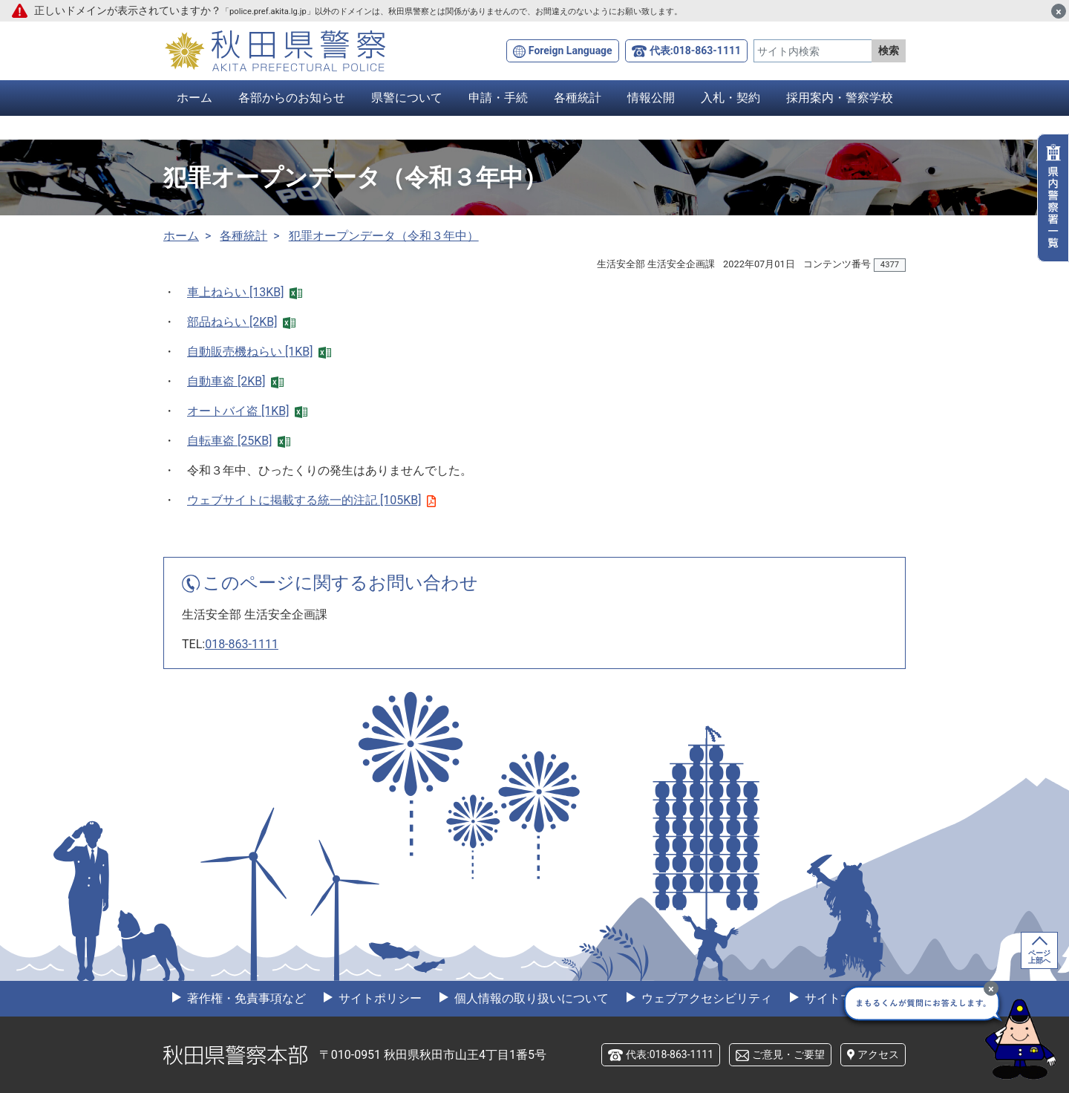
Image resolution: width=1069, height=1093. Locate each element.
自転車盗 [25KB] (238, 441)
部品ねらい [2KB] (241, 322)
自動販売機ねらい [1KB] (259, 352)
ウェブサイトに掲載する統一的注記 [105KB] (311, 500)
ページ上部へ (1039, 957)
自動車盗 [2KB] (235, 381)
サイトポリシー (379, 998)
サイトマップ (839, 998)
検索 (888, 50)
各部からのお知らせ (291, 98)
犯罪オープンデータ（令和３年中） (384, 236)
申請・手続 (498, 98)
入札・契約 (730, 98)
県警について (406, 98)
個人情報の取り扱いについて (530, 998)
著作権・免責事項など (245, 998)
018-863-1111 (241, 644)
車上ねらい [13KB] (244, 292)
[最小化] (991, 988)
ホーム (194, 98)
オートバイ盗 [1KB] (247, 411)
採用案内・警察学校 (839, 98)
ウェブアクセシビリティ (705, 998)
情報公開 (651, 98)
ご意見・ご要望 (788, 1054)
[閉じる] (1058, 11)
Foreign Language (570, 50)
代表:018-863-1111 (695, 50)
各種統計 (577, 98)
